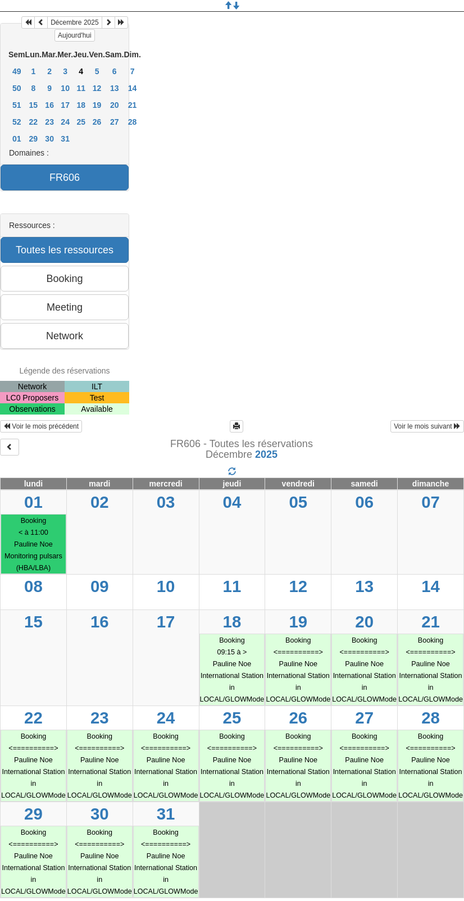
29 (33, 138)
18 (80, 105)
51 (16, 105)
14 (132, 88)
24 (65, 121)
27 (114, 121)
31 (65, 138)
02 (99, 502)
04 (232, 502)
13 (114, 88)
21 (132, 105)
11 (80, 88)
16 (49, 105)
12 (97, 88)
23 (49, 121)
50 (16, 88)
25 (80, 121)
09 (99, 586)
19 (97, 105)
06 (364, 502)
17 (65, 105)
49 (16, 71)
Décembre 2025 (74, 22)
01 (16, 138)
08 (33, 586)
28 (132, 121)
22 (33, 121)
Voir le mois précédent (41, 426)
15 (33, 105)
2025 (266, 454)
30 (49, 138)
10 (65, 88)
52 (16, 121)
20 (114, 105)
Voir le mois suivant (427, 426)
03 (166, 502)
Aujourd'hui (75, 35)
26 (97, 121)
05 (298, 502)
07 (430, 502)
